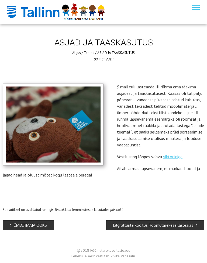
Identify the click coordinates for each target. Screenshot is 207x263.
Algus (76, 53)
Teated (89, 53)
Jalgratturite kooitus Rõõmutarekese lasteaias (155, 225)
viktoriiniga (172, 156)
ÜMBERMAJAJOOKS (28, 225)
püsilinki (116, 209)
